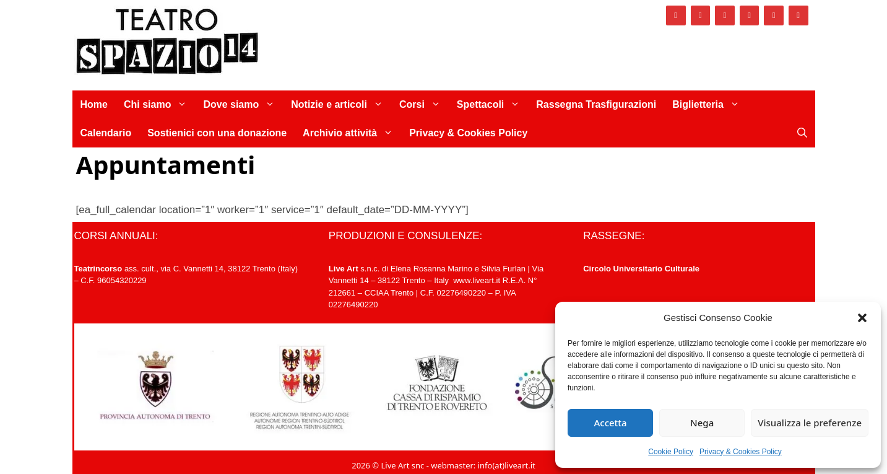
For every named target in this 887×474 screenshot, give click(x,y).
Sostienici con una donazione (217, 133)
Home (94, 104)
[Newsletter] (798, 15)
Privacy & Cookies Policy (740, 451)
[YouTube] (774, 15)
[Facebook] (676, 15)
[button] (862, 318)
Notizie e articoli (341, 104)
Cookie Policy (670, 451)
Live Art (343, 268)
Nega (702, 422)
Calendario (106, 133)
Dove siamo (243, 104)
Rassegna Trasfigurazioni (596, 104)
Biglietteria (710, 104)
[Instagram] (701, 15)
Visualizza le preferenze (810, 422)
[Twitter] (725, 15)
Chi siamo (159, 104)
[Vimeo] (749, 15)
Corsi (424, 104)
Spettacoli (492, 104)
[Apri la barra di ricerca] (802, 133)
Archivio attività (352, 133)
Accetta (610, 422)
